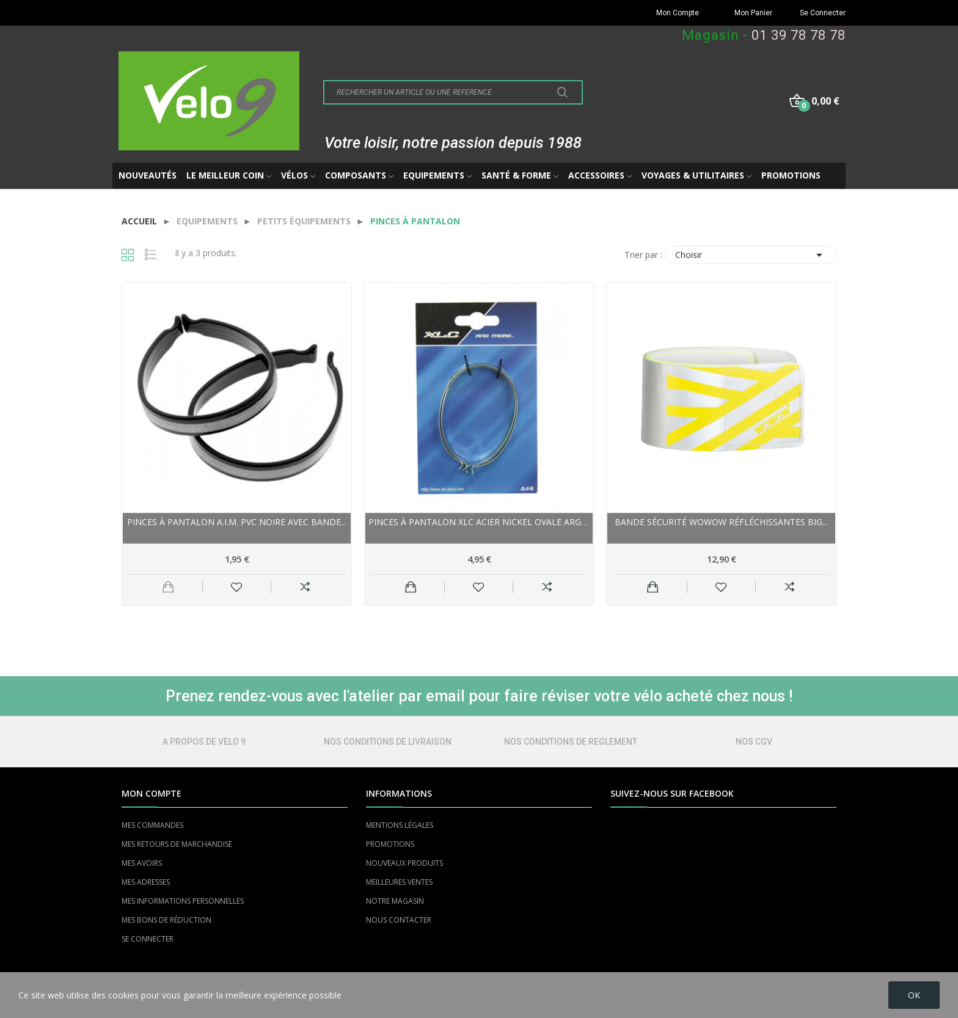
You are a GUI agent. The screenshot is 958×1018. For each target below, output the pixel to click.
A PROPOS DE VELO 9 (204, 742)
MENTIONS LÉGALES (399, 825)
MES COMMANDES (152, 825)
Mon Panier (753, 13)
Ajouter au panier (410, 587)
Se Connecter (823, 13)
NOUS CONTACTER (398, 920)
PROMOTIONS (390, 844)
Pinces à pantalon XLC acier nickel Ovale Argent (479, 522)
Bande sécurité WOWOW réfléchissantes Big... (721, 522)
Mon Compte (677, 13)
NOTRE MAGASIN (395, 901)
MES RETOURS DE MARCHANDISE (177, 844)
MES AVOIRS (142, 863)
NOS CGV (754, 742)
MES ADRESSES (146, 882)
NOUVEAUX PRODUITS (404, 863)
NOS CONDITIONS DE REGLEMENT (570, 742)
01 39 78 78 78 (798, 35)
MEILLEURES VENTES (399, 882)
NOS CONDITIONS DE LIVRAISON (388, 742)
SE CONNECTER (148, 939)
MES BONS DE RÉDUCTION (166, 920)
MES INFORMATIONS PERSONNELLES (183, 901)
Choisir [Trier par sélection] (751, 255)
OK (914, 995)
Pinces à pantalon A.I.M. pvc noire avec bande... (236, 522)
